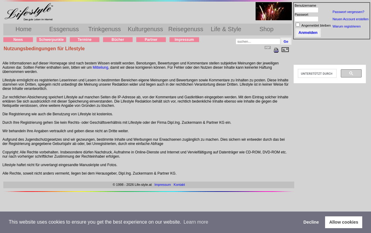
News (18, 40)
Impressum (184, 40)
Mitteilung (100, 67)
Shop (267, 29)
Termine (85, 40)
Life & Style (226, 29)
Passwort (301, 14)
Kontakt (179, 184)
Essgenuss (64, 29)
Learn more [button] (195, 222)
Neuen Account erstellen (351, 19)
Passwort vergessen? (348, 12)
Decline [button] (311, 222)
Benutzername (305, 5)
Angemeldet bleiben (316, 25)
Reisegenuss (185, 29)
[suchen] (316, 73)
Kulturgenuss (145, 29)
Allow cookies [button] (343, 222)
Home (23, 29)
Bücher (117, 40)
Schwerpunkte (51, 40)
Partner (151, 40)
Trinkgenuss (104, 29)
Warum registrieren (347, 26)
